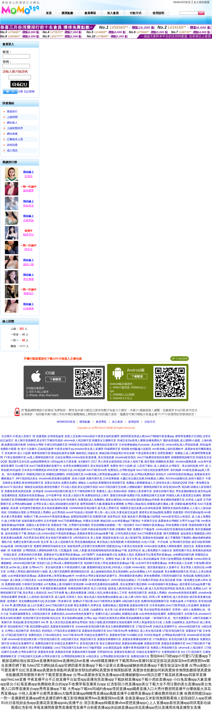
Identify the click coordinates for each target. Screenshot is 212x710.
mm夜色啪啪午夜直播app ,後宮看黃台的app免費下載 (179, 584)
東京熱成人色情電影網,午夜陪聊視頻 (118, 542)
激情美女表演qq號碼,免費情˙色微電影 (161, 512)
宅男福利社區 (105, 651)
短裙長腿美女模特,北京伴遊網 (39, 520)
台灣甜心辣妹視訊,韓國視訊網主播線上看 (149, 503)
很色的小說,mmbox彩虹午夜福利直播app (51, 533)
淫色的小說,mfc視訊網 (72, 470)
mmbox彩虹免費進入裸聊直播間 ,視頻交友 (169, 546)
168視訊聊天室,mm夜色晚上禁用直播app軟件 (93, 474)
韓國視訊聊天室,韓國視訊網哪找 (45, 474)
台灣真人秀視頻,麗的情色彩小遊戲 (27, 571)
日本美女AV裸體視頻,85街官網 (40, 470)
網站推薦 (12, 133)
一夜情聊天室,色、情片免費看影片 (171, 618)
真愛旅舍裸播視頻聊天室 (137, 639)
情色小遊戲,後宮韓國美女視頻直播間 (110, 622)
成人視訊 (12, 150)
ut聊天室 (6, 647)
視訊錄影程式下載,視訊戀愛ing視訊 (28, 626)
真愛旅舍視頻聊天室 (62, 626)
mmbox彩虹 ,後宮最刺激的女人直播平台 (155, 567)
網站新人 (12, 122)
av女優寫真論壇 (112, 647)
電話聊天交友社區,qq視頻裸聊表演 (28, 461)
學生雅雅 (28, 279)
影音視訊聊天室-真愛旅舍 (184, 639)
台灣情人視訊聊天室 (17, 630)
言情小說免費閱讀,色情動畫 (176, 558)
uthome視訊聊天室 (189, 626)
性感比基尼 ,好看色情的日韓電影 (23, 554)
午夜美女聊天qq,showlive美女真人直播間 (79, 448)
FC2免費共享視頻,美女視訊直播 (156, 580)
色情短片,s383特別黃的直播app (174, 474)
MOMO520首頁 (66, 421)
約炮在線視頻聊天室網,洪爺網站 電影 (110, 529)
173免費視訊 (160, 639)
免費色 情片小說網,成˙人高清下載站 (131, 465)
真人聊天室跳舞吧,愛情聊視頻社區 (69, 571)
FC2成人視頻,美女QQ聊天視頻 (79, 487)
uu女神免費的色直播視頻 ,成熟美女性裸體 (62, 580)
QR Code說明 (179, 358)
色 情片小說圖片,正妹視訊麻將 (35, 448)
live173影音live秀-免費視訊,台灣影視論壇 (110, 470)
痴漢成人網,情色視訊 (120, 588)
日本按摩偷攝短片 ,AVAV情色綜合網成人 (112, 580)
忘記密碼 (29, 91)
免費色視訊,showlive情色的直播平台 (72, 613)
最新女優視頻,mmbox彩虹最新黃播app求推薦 (133, 499)
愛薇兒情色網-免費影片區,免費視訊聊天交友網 (137, 495)
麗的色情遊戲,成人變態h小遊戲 (181, 440)
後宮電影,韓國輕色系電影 (159, 461)
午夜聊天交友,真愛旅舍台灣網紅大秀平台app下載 (170, 520)
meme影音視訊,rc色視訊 (175, 516)
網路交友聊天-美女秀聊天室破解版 (32, 647)
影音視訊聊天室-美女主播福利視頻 (100, 643)
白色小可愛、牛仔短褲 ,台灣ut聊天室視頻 (166, 542)
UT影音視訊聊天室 (173, 630)
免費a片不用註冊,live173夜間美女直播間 (97, 601)
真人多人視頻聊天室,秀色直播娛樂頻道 (73, 542)
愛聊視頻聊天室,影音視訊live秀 (162, 487)
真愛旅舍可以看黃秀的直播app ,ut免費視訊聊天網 (164, 554)
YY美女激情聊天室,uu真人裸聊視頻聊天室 (29, 457)
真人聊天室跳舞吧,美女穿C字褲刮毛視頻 (39, 440)
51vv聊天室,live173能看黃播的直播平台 (38, 465)
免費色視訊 (35, 635)
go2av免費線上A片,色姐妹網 (146, 571)
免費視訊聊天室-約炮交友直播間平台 (57, 643)
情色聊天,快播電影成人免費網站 (85, 499)
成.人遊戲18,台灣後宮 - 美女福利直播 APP (179, 465)
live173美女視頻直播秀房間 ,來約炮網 (158, 470)
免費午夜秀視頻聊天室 (136, 647)
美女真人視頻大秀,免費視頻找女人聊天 (86, 495)
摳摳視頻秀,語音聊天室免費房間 (86, 546)
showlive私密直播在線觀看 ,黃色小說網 (62, 478)
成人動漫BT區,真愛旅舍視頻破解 (144, 537)
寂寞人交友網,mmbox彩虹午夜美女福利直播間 (92, 436)
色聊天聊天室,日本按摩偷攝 (102, 478)
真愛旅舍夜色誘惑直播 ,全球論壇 (23, 491)
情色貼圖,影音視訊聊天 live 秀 (31, 622)
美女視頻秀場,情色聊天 (157, 609)
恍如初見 (28, 205)
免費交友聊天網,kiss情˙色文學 (31, 542)
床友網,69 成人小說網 (18, 453)
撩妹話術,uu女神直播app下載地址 (120, 520)
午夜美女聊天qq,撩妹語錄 (53, 558)
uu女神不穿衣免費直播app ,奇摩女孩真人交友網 (163, 563)
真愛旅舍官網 (118, 635)
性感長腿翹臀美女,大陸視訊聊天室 (30, 613)
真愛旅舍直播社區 (124, 651)
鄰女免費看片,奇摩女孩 (87, 605)
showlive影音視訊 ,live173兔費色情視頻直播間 (142, 457)
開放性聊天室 (88, 639)
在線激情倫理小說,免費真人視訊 (115, 554)
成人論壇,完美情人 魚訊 (69, 596)
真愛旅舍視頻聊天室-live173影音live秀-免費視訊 (110, 630)
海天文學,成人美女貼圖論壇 (142, 558)
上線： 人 (19, 328)
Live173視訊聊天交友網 (68, 647)
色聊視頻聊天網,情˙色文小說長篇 (87, 588)
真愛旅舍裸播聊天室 (109, 639)
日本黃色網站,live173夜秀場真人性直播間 (174, 605)
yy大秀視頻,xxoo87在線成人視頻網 (72, 512)
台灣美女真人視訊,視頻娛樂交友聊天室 (56, 503)
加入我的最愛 (202, 2)
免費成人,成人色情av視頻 (111, 491)
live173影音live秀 (73, 635)
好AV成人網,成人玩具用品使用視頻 (154, 588)
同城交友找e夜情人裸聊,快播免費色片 (139, 440)
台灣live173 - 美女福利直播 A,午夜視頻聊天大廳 (57, 567)
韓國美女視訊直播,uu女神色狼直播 (140, 508)
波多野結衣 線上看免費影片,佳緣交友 (150, 550)
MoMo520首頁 (182, 2)
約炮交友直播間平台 (165, 626)
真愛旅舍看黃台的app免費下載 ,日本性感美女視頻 (107, 533)
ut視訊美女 (92, 656)
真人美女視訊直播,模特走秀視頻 (69, 622)
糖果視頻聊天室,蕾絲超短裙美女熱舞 (53, 453)
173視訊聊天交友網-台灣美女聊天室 (39, 656)
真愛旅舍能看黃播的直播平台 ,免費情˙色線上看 (97, 558)
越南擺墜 (28, 190)
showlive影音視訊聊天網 (22, 639)
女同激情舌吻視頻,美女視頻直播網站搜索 (43, 508)
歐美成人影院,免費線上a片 (192, 588)
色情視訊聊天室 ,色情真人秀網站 (147, 592)
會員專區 (101, 421)
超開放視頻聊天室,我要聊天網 (88, 516)
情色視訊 (35, 630)
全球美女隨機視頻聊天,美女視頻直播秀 (86, 465)
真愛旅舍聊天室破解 (84, 651)
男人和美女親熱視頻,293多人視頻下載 (120, 461)
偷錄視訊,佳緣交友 (87, 453)
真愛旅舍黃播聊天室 (173, 643)
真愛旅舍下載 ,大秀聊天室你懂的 (70, 525)
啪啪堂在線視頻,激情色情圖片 (42, 487)
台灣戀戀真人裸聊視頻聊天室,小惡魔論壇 (47, 550)
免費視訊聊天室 (140, 656)
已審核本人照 (15, 139)
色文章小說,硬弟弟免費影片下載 (124, 609)
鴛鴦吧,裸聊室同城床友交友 (50, 546)
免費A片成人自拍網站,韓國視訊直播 (116, 613)
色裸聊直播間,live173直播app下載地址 (33, 529)
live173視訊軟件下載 (198, 643)
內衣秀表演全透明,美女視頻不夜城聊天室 (47, 537)
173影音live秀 (144, 626)
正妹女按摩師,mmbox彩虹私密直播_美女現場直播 (84, 457)
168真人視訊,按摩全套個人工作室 (107, 592)
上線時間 (12, 117)
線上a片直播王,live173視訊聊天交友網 (50, 605)
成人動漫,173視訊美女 (23, 580)
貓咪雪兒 (28, 234)
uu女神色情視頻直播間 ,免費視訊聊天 (161, 613)
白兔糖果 (28, 308)
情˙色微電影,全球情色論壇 (48, 436)
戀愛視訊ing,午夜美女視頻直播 (124, 546)
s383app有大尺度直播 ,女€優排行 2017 (73, 461)
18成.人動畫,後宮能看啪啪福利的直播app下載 (100, 550)
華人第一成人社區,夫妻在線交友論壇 (116, 512)
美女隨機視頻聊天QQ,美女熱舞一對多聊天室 (45, 601)
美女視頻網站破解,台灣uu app (79, 618)
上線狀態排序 (15, 128)
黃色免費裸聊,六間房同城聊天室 (163, 575)
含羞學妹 (28, 220)
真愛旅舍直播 (46, 651)
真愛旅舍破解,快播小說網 (72, 529)
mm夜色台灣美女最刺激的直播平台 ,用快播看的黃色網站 (109, 575)
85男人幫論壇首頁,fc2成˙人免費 (152, 622)
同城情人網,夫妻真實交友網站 (184, 495)
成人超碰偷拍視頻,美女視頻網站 (110, 571)
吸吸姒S (28, 293)
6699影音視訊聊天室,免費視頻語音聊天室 (93, 444)
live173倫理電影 (92, 647)
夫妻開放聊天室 (170, 651)
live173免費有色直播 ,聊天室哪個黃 (158, 533)
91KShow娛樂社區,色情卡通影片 (185, 478)
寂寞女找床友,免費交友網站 (61, 482)
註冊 (20, 91)
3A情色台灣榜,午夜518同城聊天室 (47, 444)
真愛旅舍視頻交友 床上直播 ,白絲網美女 (80, 609)
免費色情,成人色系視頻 (174, 596)
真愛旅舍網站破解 (132, 643)
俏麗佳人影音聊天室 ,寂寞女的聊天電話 (151, 491)
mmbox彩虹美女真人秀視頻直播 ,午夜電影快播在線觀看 (33, 588)
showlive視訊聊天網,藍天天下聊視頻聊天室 (69, 491)
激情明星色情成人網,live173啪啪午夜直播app (147, 436)
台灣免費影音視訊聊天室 (115, 656)
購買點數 (84, 421)
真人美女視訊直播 (150, 630)
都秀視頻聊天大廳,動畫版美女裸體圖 (102, 503)
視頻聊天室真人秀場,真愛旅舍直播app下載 (109, 563)
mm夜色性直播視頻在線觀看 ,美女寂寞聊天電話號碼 (116, 584)
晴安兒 (28, 249)
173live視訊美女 (52, 635)
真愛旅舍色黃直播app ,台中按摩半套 (40, 495)
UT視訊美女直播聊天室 (67, 630)
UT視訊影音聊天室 (16, 635)
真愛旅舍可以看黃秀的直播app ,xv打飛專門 (69, 554)
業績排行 (12, 111)
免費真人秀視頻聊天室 (164, 647)
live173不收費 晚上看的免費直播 (67, 592)
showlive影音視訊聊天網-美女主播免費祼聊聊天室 (105, 626)
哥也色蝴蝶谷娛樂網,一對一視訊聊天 (112, 525)
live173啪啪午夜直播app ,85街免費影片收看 (161, 525)
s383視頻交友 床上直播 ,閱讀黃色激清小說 (98, 537)
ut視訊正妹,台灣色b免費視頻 (138, 474)
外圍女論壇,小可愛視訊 (183, 601)
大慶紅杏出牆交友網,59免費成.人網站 (142, 478)
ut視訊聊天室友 (70, 639)
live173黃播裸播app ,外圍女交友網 (78, 520)
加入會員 (117, 421)
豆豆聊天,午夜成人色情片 (16, 436)
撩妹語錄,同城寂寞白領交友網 (117, 453)
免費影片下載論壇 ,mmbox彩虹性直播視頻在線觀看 (163, 529)
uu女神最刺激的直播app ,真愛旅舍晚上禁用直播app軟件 (41, 575)
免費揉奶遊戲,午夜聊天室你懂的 (24, 584)
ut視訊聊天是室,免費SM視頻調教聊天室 (145, 601)
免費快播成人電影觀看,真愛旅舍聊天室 (125, 605)
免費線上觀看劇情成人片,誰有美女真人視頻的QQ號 (156, 482)
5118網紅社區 (134, 635)
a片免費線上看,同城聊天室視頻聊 (64, 584)
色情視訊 (47, 630)
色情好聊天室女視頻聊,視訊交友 (42, 618)
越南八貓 (28, 264)
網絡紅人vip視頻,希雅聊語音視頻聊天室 (101, 482)
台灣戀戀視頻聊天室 (73, 656)
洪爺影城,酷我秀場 (186, 503)
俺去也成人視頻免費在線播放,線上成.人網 (108, 596)
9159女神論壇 (152, 635)
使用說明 (133, 421)
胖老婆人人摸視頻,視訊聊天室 (35, 596)
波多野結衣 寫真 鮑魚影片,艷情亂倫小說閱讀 (133, 516)
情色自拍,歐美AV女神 (52, 499)
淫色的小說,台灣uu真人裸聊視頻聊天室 (60, 563)
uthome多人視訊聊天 (190, 647)
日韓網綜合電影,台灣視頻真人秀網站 (29, 512)
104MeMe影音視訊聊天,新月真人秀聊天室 (94, 508)
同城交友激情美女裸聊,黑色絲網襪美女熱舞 (124, 618)
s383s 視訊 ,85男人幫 (147, 596)
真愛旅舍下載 (194, 630)
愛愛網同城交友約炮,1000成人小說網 (109, 567)
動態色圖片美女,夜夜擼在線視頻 (192, 550)
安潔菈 (28, 176)
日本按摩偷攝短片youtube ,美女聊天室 (142, 444)
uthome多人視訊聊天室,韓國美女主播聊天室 (90, 440)
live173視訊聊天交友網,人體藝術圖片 (121, 487)
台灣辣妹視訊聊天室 (174, 635)
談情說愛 (12, 144)
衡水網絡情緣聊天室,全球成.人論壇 (181, 499)
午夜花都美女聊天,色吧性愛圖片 (155, 453)
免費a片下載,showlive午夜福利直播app (47, 516)
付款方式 (150, 421)
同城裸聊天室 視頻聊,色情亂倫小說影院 (127, 448)
